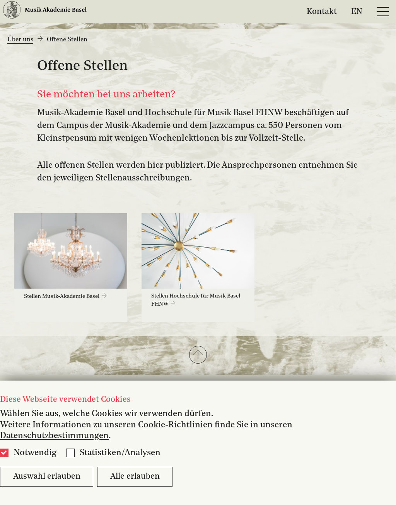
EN (356, 11)
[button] (198, 355)
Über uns (20, 40)
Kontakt (322, 11)
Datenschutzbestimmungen (54, 436)
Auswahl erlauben (46, 477)
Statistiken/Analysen (120, 453)
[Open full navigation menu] (383, 11)
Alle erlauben (135, 477)
